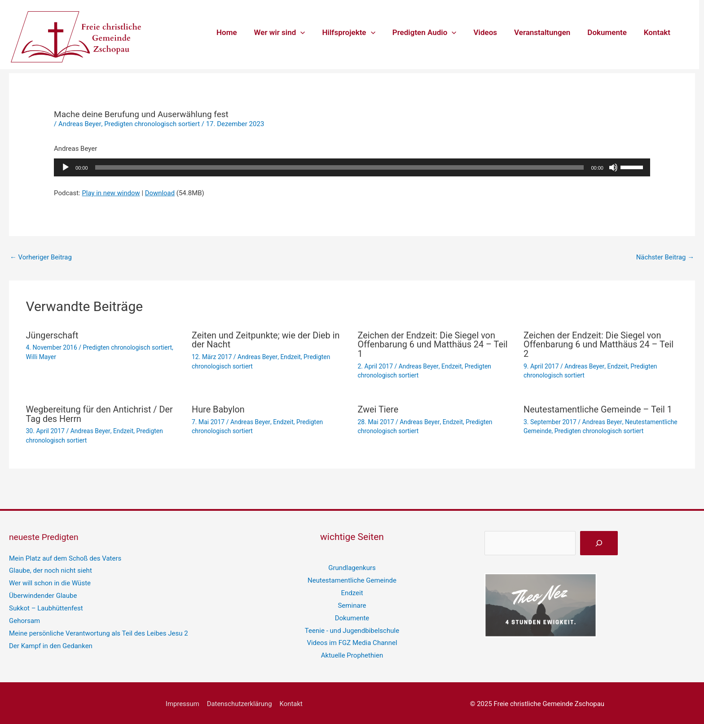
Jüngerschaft (52, 335)
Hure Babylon (218, 408)
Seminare (352, 603)
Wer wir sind (291, 32)
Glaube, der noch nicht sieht (50, 569)
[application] (312, 32)
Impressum (183, 702)
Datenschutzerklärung (239, 702)
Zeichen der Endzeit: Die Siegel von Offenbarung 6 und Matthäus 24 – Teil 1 (433, 344)
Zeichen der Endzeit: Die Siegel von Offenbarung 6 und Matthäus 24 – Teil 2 (599, 344)
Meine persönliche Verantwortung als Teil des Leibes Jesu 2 (98, 631)
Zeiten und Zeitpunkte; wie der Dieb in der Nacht (266, 340)
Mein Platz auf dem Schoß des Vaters (65, 557)
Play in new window (111, 193)
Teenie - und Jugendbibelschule (352, 628)
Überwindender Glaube (43, 594)
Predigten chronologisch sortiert (152, 124)
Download (160, 193)
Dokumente (609, 32)
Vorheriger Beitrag (41, 257)
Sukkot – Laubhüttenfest (46, 606)
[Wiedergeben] (65, 167)
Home (240, 32)
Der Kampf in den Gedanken (50, 644)
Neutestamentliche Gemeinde (352, 579)
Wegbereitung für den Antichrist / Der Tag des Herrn (100, 412)
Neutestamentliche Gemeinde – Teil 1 (598, 408)
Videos (492, 32)
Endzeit (290, 356)
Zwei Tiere (378, 408)
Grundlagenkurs (351, 566)
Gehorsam (24, 619)
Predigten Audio (432, 32)
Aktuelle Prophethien (352, 653)
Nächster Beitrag (665, 257)
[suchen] (599, 541)
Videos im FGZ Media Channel (352, 641)
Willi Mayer (41, 356)
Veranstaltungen (547, 32)
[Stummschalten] (613, 167)
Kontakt (658, 32)
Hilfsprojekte (358, 32)
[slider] (339, 167)
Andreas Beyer (79, 124)
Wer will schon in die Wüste (50, 581)
